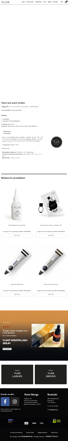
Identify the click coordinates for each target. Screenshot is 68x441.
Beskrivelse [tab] (7, 131)
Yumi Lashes (20, 126)
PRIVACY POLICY (52, 436)
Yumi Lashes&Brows (30, 126)
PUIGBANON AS (27, 436)
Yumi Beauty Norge (5, 2)
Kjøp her (17, 235)
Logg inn (4, 107)
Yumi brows (11, 126)
